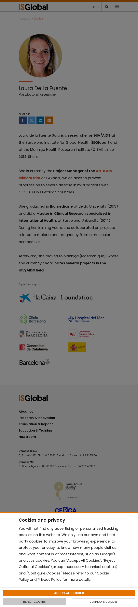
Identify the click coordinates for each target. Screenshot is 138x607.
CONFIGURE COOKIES (103, 602)
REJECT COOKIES (34, 602)
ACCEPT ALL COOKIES (69, 593)
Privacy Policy (49, 579)
